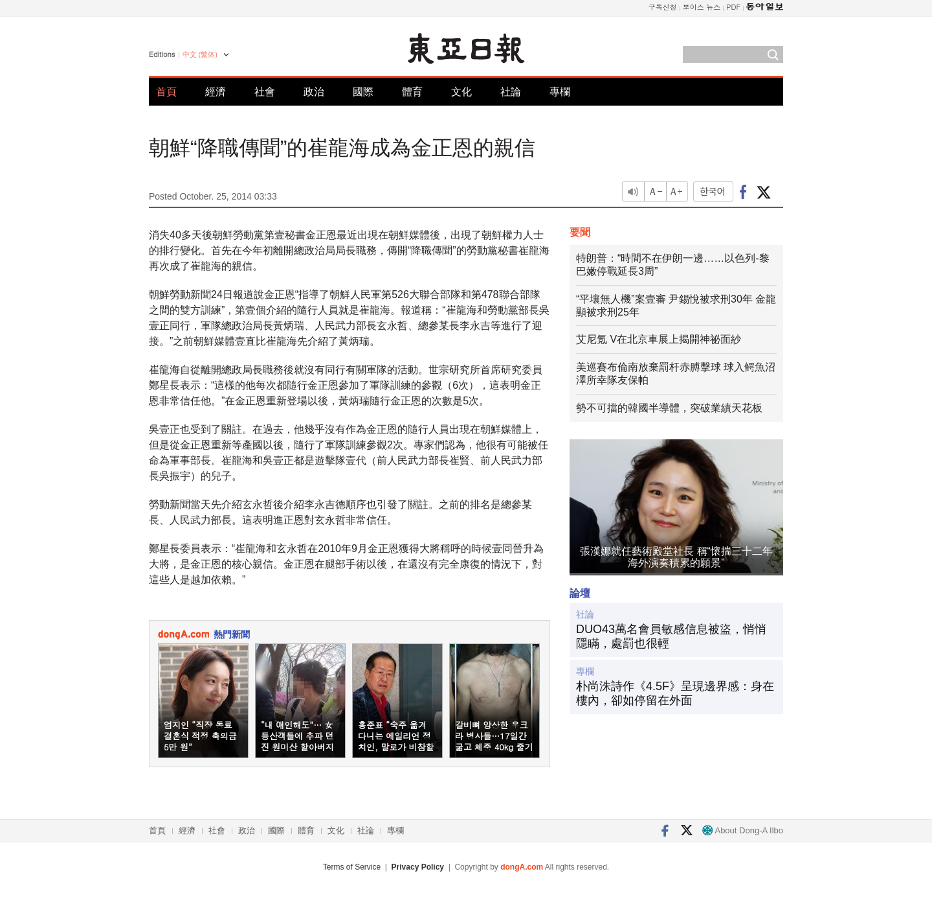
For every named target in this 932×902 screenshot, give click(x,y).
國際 (363, 91)
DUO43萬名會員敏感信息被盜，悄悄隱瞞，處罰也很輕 (671, 636)
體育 (412, 91)
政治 (314, 91)
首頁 (166, 91)
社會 (264, 91)
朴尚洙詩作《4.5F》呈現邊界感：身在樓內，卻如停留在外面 (675, 693)
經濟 (215, 91)
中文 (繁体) (200, 54)
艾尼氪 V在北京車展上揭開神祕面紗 (658, 339)
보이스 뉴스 (702, 7)
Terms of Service (352, 867)
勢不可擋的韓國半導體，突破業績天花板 (669, 407)
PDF (733, 7)
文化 (461, 91)
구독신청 (663, 7)
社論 (510, 91)
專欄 (559, 91)
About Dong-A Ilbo (742, 830)
